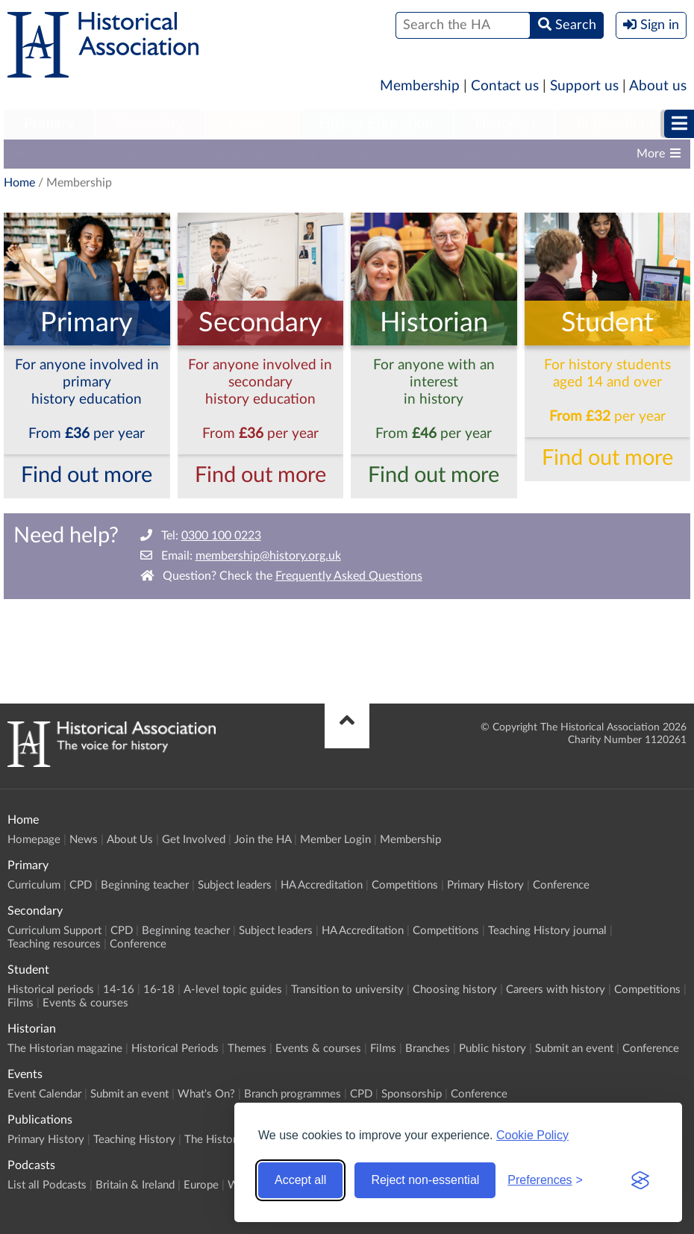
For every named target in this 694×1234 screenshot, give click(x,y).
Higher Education (376, 123)
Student (252, 123)
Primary (49, 123)
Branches (427, 1048)
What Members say (265, 154)
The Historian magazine (64, 1048)
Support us (584, 86)
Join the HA (262, 839)
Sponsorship (411, 1094)
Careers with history (555, 989)
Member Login (335, 839)
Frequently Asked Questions (348, 576)
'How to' (412, 154)
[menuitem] (49, 125)
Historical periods (50, 989)
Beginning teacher (145, 885)
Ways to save (491, 154)
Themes (247, 1048)
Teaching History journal (547, 930)
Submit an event (574, 1048)
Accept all (300, 1180)
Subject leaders (235, 885)
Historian (504, 123)
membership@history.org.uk (268, 556)
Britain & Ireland (135, 1185)
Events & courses (85, 1003)
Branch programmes (292, 1094)
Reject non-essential (425, 1180)
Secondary (150, 123)
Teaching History (134, 1139)
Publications (616, 123)
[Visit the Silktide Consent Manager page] (640, 1180)
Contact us (505, 86)
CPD (80, 885)
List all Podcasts (47, 1185)
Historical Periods (175, 1048)
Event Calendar (44, 1094)
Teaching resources (54, 944)
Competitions (405, 885)
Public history (492, 1048)
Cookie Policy (532, 1135)
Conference (561, 885)
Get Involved (193, 839)
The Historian (217, 1139)
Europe (201, 1185)
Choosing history (455, 989)
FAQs (353, 154)
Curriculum (33, 885)
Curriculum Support (54, 930)
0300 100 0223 (221, 536)
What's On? (206, 1094)
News (83, 839)
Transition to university (347, 989)
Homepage (33, 839)
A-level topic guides (233, 989)
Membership (420, 86)
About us (658, 86)
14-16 (118, 989)
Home (19, 183)
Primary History (485, 885)
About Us (130, 839)
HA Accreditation (322, 885)
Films (20, 1003)
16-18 (159, 989)
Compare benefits (145, 154)
